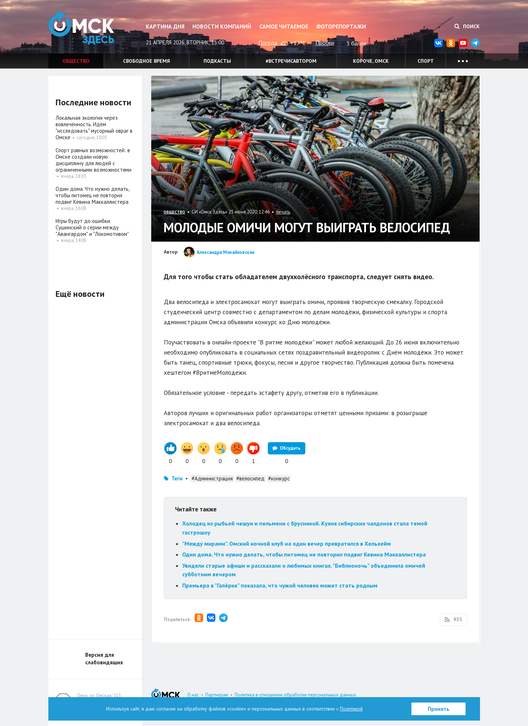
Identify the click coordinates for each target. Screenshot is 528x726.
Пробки (324, 42)
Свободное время (146, 61)
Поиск (467, 26)
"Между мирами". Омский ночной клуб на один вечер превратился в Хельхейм (286, 543)
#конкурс (279, 478)
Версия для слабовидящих (104, 658)
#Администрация (212, 478)
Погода (267, 42)
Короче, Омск (371, 61)
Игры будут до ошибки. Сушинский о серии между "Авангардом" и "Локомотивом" (92, 227)
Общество (76, 61)
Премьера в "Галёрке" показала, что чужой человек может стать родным (280, 585)
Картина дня (165, 26)
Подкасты (217, 61)
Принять (438, 708)
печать (283, 212)
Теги (177, 478)
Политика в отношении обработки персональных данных (295, 695)
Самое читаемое (283, 26)
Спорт (426, 61)
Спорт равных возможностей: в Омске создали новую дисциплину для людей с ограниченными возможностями (93, 160)
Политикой (351, 708)
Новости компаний (221, 26)
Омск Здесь (84, 29)
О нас (193, 695)
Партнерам (216, 695)
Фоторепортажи (341, 26)
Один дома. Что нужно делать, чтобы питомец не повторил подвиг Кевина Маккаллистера (304, 554)
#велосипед (250, 478)
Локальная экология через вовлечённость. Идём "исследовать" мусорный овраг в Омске (94, 127)
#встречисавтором (291, 61)
